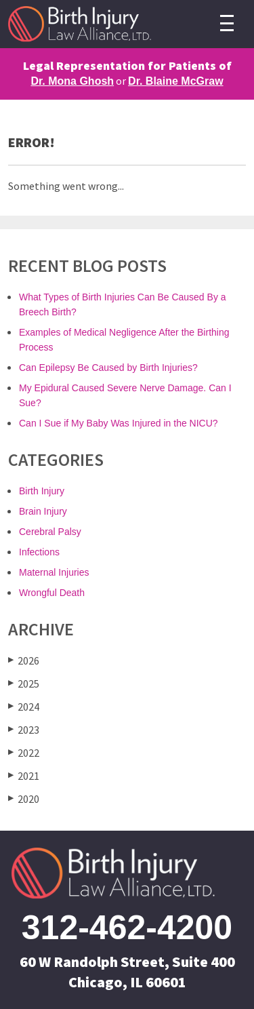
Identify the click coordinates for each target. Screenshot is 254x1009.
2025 (23, 683)
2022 (23, 752)
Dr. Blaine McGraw (176, 81)
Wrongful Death (52, 592)
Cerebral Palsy (50, 531)
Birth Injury (41, 491)
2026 (23, 660)
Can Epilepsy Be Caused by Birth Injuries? (108, 367)
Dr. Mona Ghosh (72, 81)
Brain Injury (43, 511)
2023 (23, 729)
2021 (23, 775)
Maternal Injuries (54, 572)
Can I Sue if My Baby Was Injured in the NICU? (118, 423)
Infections (39, 552)
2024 (23, 706)
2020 (23, 798)
